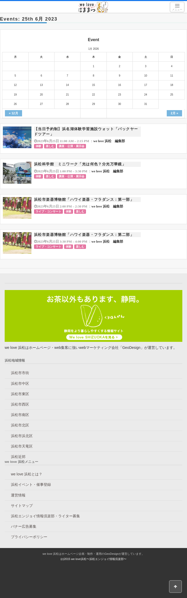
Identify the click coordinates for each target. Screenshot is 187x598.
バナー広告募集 (23, 526)
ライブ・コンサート (48, 211)
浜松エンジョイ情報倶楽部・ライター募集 (45, 516)
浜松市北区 (20, 425)
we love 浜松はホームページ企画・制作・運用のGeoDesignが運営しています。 (93, 553)
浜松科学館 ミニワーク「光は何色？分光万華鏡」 (80, 164)
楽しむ (50, 146)
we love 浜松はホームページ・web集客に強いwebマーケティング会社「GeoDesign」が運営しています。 (91, 347)
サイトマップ (22, 505)
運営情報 (18, 495)
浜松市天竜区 (22, 446)
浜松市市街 (20, 373)
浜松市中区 (20, 383)
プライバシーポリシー (29, 537)
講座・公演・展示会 (71, 146)
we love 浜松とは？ (26, 474)
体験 (38, 146)
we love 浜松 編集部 (109, 141)
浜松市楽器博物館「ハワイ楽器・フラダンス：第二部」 (84, 234)
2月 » (174, 113)
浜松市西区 (20, 404)
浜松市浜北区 (22, 436)
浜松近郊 (18, 457)
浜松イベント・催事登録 (31, 484)
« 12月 (13, 113)
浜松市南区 (20, 415)
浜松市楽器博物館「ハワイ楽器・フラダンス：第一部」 (84, 199)
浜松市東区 (20, 394)
